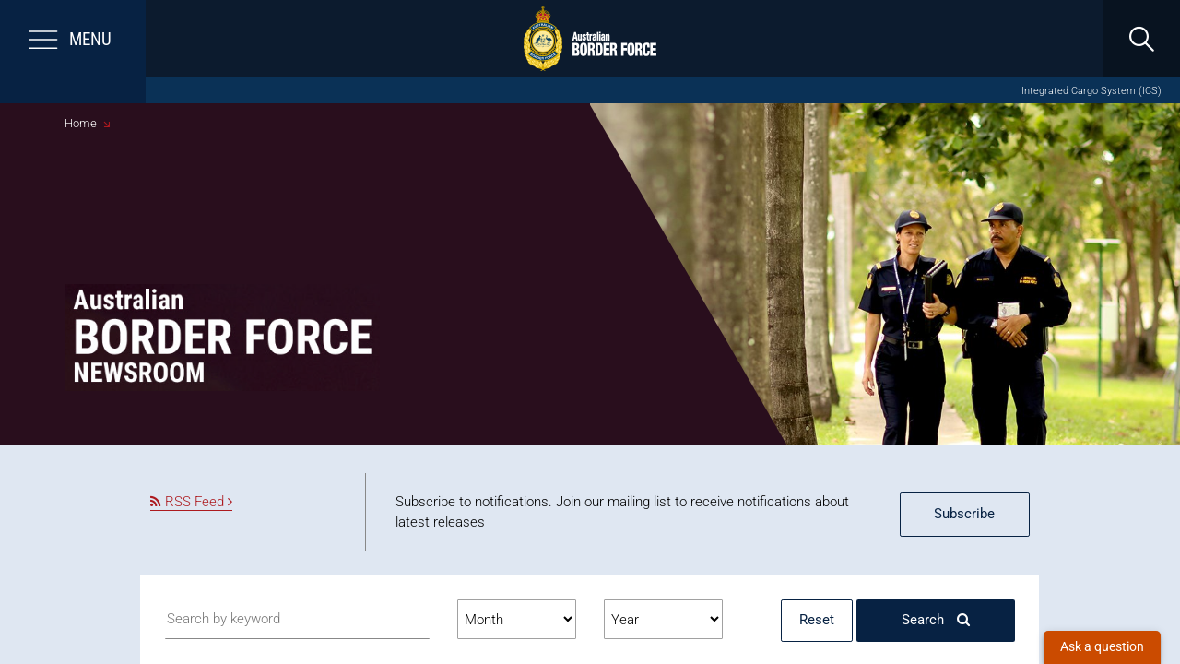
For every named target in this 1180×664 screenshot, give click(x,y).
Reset (816, 619)
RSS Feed (191, 501)
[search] (1141, 38)
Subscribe (964, 513)
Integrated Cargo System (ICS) (1091, 91)
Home (81, 123)
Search (936, 619)
